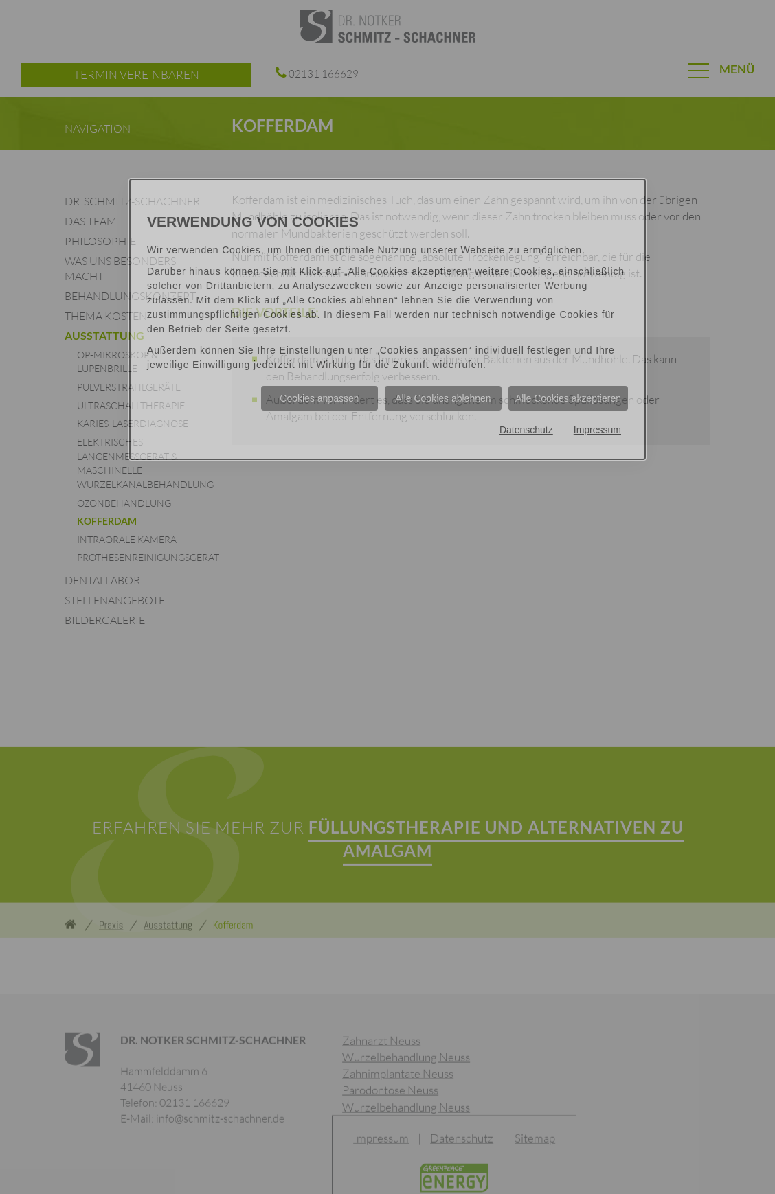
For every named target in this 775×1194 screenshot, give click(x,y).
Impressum (597, 429)
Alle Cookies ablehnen (443, 398)
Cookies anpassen (319, 398)
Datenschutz (526, 429)
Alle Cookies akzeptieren (568, 398)
